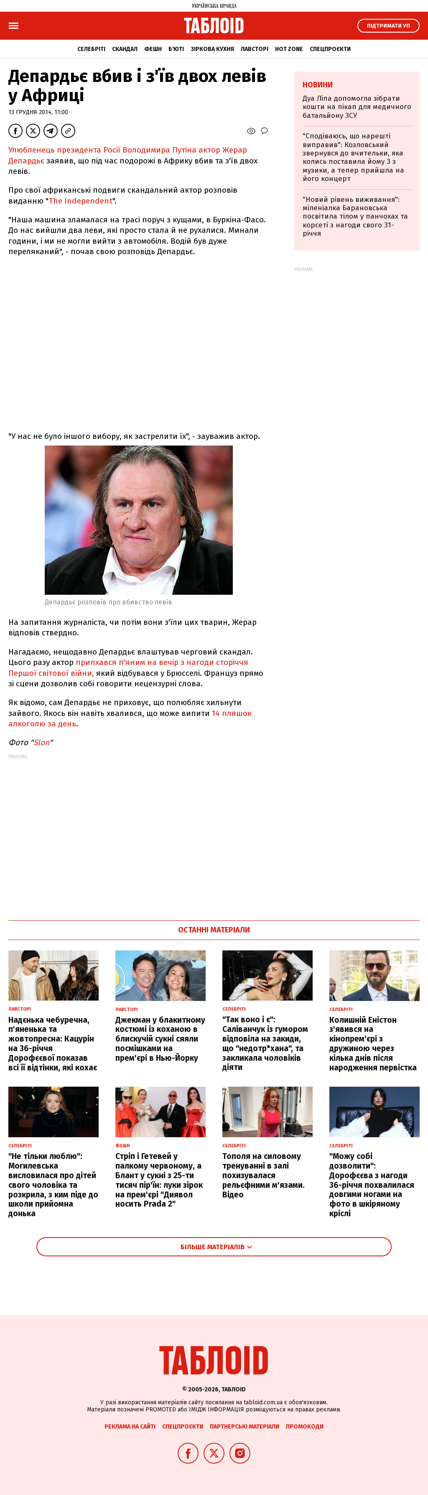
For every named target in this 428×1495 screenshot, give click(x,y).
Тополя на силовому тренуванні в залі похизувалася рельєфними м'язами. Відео (263, 1175)
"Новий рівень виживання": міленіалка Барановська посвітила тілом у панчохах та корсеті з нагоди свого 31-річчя (355, 216)
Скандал (125, 49)
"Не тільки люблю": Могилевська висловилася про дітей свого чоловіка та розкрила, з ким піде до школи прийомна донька (53, 1184)
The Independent (80, 201)
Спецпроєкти (330, 49)
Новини (318, 84)
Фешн (153, 49)
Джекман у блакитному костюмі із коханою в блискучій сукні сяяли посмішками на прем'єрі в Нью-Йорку (160, 1039)
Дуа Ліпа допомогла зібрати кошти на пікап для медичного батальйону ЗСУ (357, 107)
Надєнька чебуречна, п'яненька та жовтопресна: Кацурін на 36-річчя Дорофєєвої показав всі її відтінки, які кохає (52, 1043)
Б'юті (176, 49)
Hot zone (289, 49)
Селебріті (91, 49)
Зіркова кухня (212, 49)
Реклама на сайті (129, 1426)
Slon (41, 742)
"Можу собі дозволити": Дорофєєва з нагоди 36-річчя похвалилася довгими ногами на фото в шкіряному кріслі (371, 1184)
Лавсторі (254, 49)
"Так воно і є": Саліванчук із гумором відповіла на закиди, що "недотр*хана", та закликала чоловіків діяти (265, 1043)
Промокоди (305, 1426)
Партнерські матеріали (244, 1426)
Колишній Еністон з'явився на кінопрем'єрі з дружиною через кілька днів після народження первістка (373, 1043)
